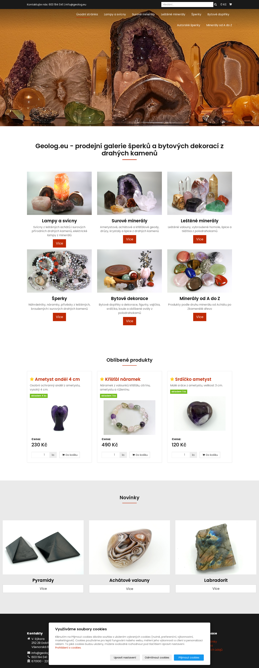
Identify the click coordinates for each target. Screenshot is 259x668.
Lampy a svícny (115, 14)
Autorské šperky (188, 25)
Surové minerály (143, 14)
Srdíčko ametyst (193, 379)
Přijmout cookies (190, 657)
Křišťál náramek (122, 379)
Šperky (196, 14)
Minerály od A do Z (219, 25)
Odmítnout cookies (161, 657)
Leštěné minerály (173, 14)
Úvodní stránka (87, 14)
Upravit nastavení (131, 657)
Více (59, 243)
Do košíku (70, 455)
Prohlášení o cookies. (68, 647)
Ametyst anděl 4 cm (57, 379)
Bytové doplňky (218, 14)
